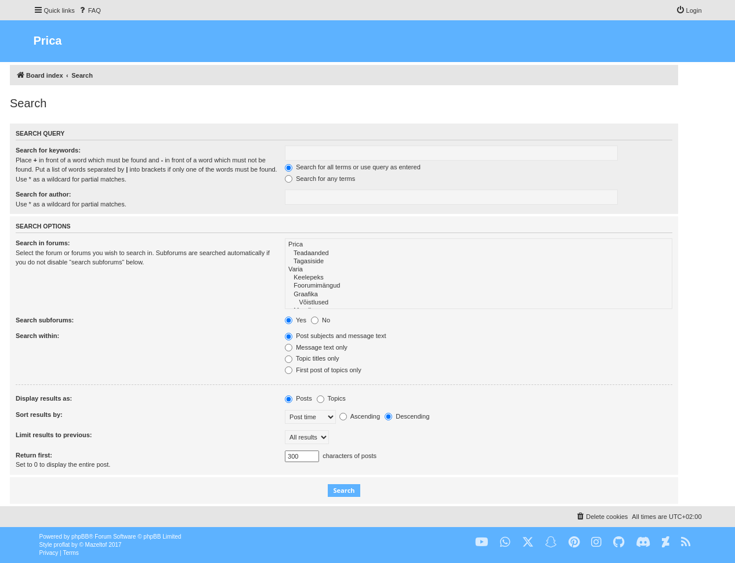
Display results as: (44, 398)
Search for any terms (320, 178)
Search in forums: (43, 242)
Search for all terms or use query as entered (353, 167)
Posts (298, 398)
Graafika (478, 294)
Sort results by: (39, 414)
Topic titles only (312, 358)
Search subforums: (45, 320)
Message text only (316, 347)
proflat (62, 545)
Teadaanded (478, 253)
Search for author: (43, 194)
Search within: (37, 335)
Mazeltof (96, 545)
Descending (407, 416)
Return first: (34, 455)
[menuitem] (89, 10)
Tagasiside (478, 261)
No (320, 320)
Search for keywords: (48, 150)
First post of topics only (323, 369)
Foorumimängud (478, 286)
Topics (331, 398)
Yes (295, 320)
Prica (478, 245)
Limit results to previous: (54, 434)
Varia (478, 270)
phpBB (80, 536)
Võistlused (478, 303)
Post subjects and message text (335, 335)
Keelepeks (478, 278)
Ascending (359, 416)
